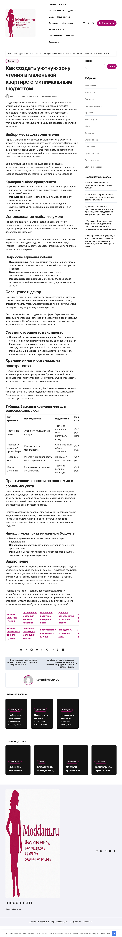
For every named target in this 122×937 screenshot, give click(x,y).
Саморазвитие (55, 35)
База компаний (92, 85)
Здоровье (71, 10)
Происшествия (92, 153)
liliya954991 (52, 690)
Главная (52, 4)
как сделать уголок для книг (67, 644)
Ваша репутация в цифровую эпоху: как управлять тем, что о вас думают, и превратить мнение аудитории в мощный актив (100, 241)
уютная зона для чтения (12, 628)
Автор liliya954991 (15, 107)
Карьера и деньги (56, 10)
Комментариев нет (50, 107)
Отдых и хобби (63, 17)
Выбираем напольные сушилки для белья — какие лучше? (98, 185)
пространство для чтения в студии (49, 644)
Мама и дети (67, 23)
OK (114, 933)
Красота (62, 4)
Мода (51, 17)
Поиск (88, 60)
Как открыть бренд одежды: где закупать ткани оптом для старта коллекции (99, 197)
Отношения (54, 23)
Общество (90, 133)
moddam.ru (18, 913)
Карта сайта (54, 42)
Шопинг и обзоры (56, 29)
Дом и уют (69, 35)
